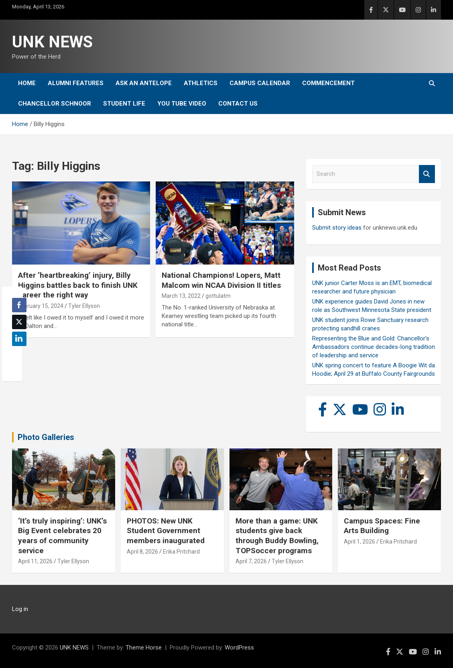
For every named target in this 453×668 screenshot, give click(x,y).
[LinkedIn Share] (19, 339)
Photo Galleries (46, 437)
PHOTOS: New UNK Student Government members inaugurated (166, 530)
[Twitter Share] (19, 322)
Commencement (328, 83)
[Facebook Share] (19, 305)
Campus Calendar (260, 83)
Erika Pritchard (181, 551)
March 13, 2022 (181, 296)
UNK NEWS (52, 42)
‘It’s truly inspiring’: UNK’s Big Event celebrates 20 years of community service (62, 535)
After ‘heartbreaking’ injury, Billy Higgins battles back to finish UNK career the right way (78, 285)
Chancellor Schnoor (54, 103)
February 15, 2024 (40, 306)
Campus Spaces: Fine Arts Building (382, 526)
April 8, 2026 (142, 551)
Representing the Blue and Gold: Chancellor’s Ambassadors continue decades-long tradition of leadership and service (373, 347)
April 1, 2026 (359, 541)
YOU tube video (181, 103)
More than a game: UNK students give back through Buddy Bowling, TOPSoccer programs (277, 535)
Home (27, 83)
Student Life (124, 103)
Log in (20, 609)
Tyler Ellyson (84, 306)
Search (427, 174)
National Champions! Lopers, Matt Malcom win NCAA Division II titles (221, 280)
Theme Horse (144, 647)
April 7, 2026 (251, 561)
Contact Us (238, 103)
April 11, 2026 (35, 561)
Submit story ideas (337, 227)
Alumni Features (76, 83)
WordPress (239, 647)
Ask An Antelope (144, 83)
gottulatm (218, 296)
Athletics (200, 83)
